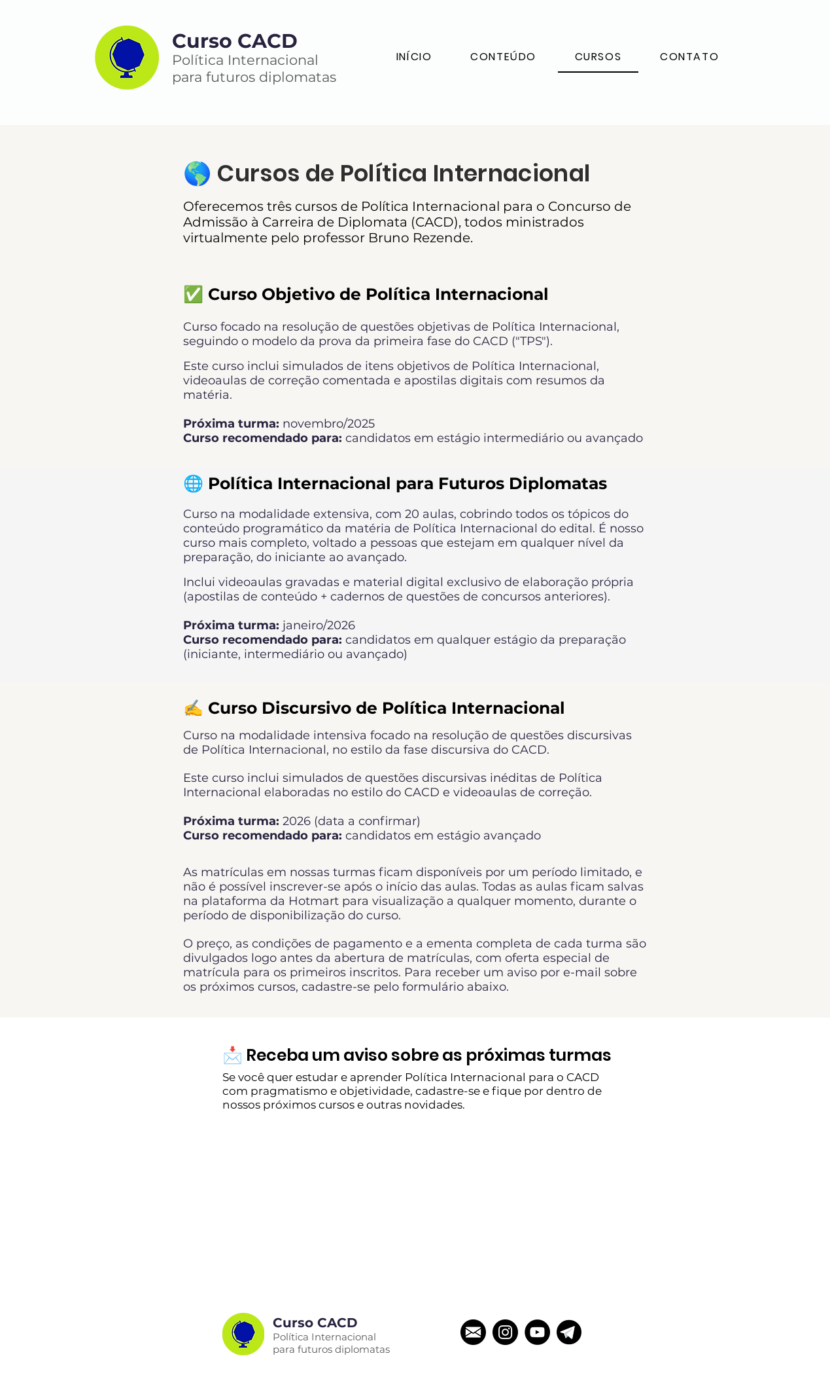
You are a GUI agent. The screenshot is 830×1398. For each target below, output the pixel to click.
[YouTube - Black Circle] (537, 1332)
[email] (473, 1332)
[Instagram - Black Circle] (505, 1332)
